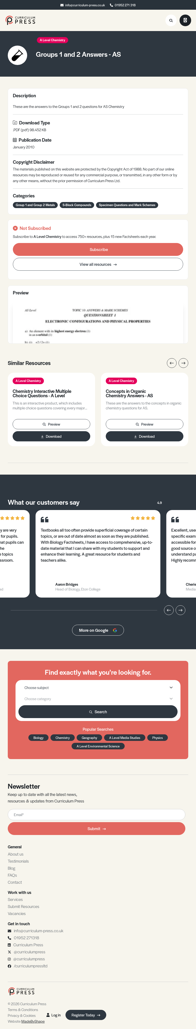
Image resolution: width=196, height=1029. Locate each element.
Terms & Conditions (23, 1009)
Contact (15, 882)
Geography (89, 737)
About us (16, 854)
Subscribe (99, 249)
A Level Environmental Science (98, 746)
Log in (53, 1014)
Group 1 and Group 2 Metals (35, 205)
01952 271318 (26, 937)
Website (26, 1021)
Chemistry (63, 737)
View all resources (98, 264)
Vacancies (17, 913)
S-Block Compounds (77, 205)
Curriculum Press (28, 945)
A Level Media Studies (124, 737)
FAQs (12, 875)
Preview (51, 424)
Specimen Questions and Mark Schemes (127, 205)
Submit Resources (23, 906)
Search (98, 711)
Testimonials (18, 861)
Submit (97, 828)
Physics (157, 737)
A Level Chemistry (52, 40)
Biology (38, 737)
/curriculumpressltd (31, 966)
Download (51, 436)
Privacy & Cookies (22, 1015)
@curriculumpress (29, 952)
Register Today (86, 1014)
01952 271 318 (125, 5)
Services (15, 899)
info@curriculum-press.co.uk (85, 5)
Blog (11, 868)
